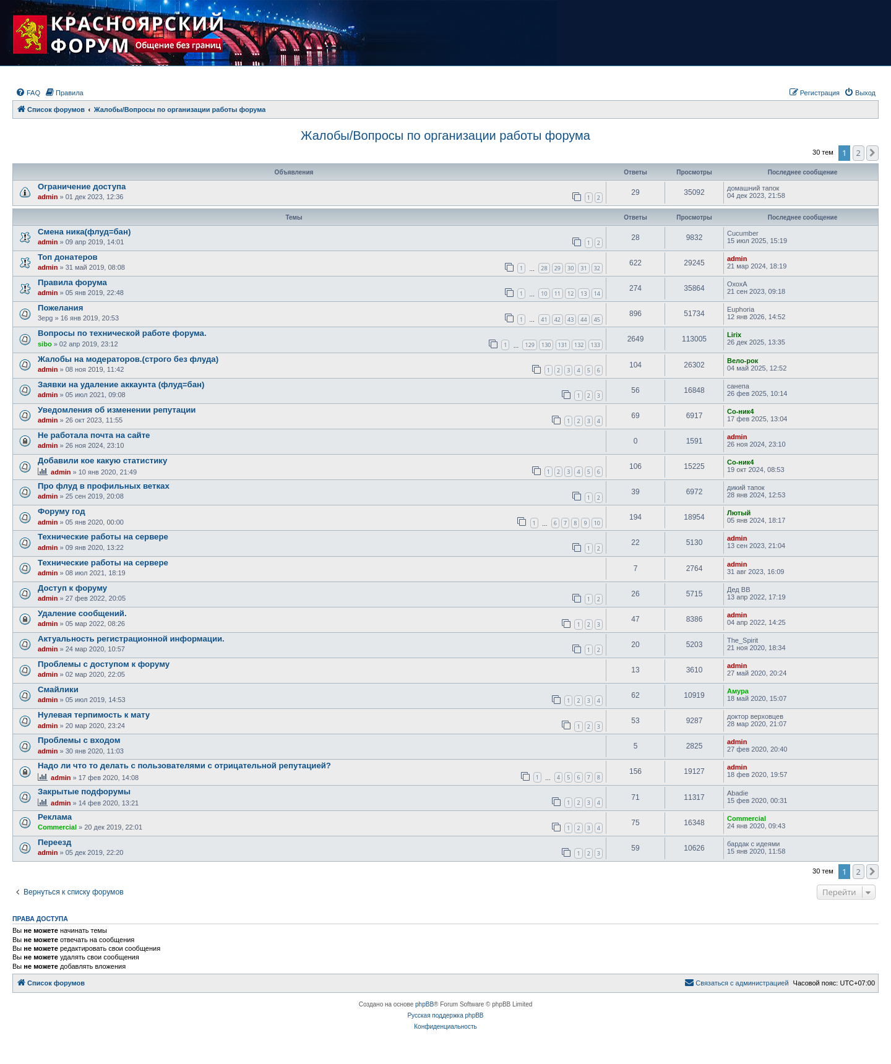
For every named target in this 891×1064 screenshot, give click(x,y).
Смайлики (58, 689)
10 (544, 294)
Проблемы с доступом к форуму (104, 664)
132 (578, 345)
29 (557, 268)
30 (570, 268)
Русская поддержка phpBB (445, 1015)
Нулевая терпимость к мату (94, 714)
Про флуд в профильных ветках (104, 486)
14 (597, 294)
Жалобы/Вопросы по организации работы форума (445, 135)
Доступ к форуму (72, 588)
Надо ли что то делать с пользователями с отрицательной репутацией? (184, 765)
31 (583, 268)
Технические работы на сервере (103, 536)
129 (529, 345)
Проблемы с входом (79, 740)
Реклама (55, 817)
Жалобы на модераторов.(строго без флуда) (128, 359)
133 (595, 345)
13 (583, 294)
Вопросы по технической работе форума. (122, 333)
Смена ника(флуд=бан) (84, 231)
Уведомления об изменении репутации (117, 409)
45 (597, 319)
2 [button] (858, 152)
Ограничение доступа (82, 186)
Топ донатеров (68, 257)
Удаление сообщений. (82, 613)
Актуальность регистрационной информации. (131, 638)
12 (570, 294)
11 (557, 294)
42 (557, 319)
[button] (872, 152)
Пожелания (60, 307)
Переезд (54, 842)
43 (570, 319)
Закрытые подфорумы (84, 791)
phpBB (424, 1004)
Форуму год (61, 511)
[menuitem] (27, 92)
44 (583, 319)
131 (562, 345)
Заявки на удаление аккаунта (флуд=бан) (121, 384)
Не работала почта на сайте (94, 435)
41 (544, 319)
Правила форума (72, 282)
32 (597, 268)
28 (544, 268)
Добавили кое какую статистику (102, 460)
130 (546, 345)
